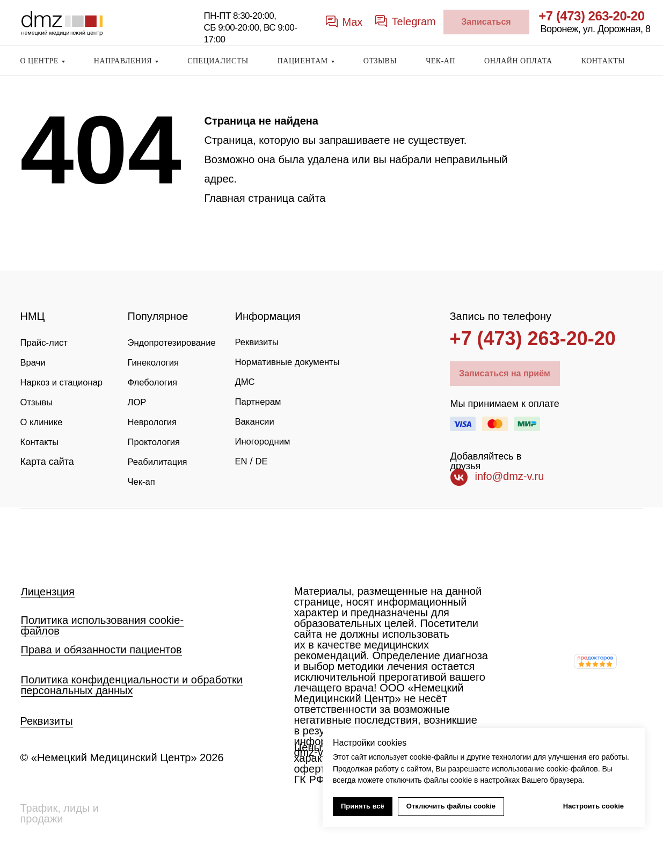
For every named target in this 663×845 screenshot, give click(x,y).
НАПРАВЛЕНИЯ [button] (123, 61)
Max (353, 22)
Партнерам (260, 419)
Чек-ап (143, 477)
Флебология (154, 381)
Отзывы (38, 419)
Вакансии (256, 438)
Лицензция (48, 592)
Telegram (414, 21)
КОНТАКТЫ (603, 61)
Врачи (34, 361)
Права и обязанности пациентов (101, 649)
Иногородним (265, 458)
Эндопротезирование (175, 342)
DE (263, 477)
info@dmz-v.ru (509, 476)
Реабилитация (160, 458)
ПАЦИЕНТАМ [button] (303, 61)
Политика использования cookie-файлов (102, 625)
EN (242, 477)
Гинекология (156, 361)
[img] (61, 543)
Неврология (154, 419)
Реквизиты (258, 342)
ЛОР (138, 400)
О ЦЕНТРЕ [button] (39, 61)
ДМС (246, 400)
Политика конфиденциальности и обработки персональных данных (132, 685)
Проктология (156, 439)
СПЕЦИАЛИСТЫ (218, 61)
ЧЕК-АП (440, 61)
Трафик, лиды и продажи (59, 813)
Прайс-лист (46, 342)
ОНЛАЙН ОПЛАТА (518, 61)
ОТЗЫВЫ (380, 61)
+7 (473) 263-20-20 (591, 16)
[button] (486, 22)
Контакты (41, 458)
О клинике (43, 439)
